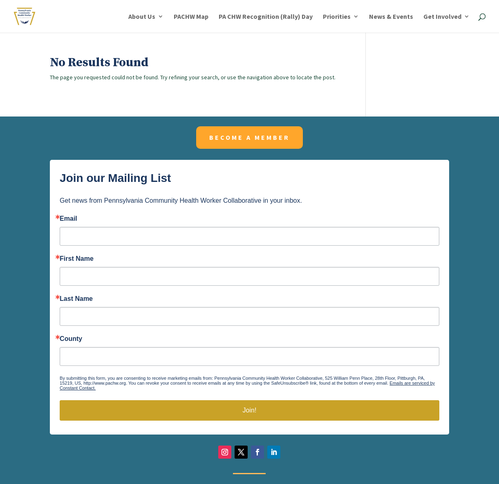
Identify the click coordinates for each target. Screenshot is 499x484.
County (71, 339)
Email (68, 218)
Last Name (76, 299)
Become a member (249, 137)
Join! (250, 410)
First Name (77, 258)
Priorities (337, 16)
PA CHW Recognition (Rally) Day (266, 16)
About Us (141, 16)
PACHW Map (191, 16)
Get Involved (442, 16)
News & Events (391, 16)
